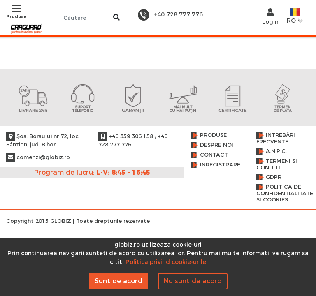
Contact (214, 155)
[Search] (92, 17)
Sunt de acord (118, 281)
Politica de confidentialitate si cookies (283, 193)
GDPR (273, 177)
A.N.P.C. (276, 151)
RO (295, 16)
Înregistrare (220, 165)
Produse (213, 135)
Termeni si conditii (276, 164)
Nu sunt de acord (193, 281)
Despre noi (216, 145)
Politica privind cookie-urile (165, 262)
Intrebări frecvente (275, 138)
